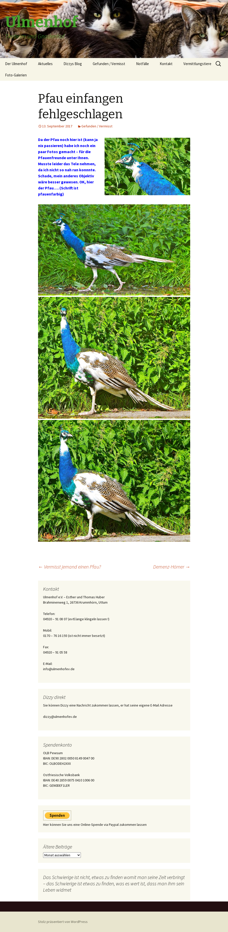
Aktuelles (45, 63)
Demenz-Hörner (171, 566)
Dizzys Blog (72, 63)
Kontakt (166, 63)
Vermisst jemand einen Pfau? (69, 566)
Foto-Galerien (16, 75)
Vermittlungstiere (197, 63)
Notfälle (142, 63)
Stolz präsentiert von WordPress (63, 921)
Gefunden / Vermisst (109, 63)
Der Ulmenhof (16, 63)
